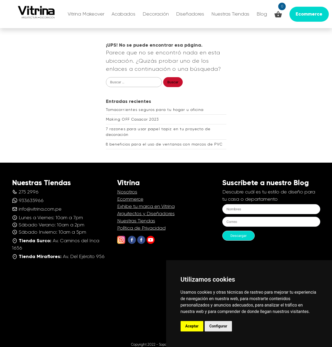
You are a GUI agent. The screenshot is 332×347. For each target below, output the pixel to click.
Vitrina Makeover (86, 14)
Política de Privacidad (141, 228)
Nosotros (127, 192)
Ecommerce (130, 199)
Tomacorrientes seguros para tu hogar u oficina (155, 109)
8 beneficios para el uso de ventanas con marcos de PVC (164, 144)
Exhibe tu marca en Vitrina (146, 206)
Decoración (156, 14)
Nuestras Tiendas (230, 14)
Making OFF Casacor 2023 (132, 119)
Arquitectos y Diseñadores (146, 213)
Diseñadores (190, 14)
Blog (262, 14)
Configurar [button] (218, 326)
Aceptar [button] (192, 326)
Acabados (123, 14)
